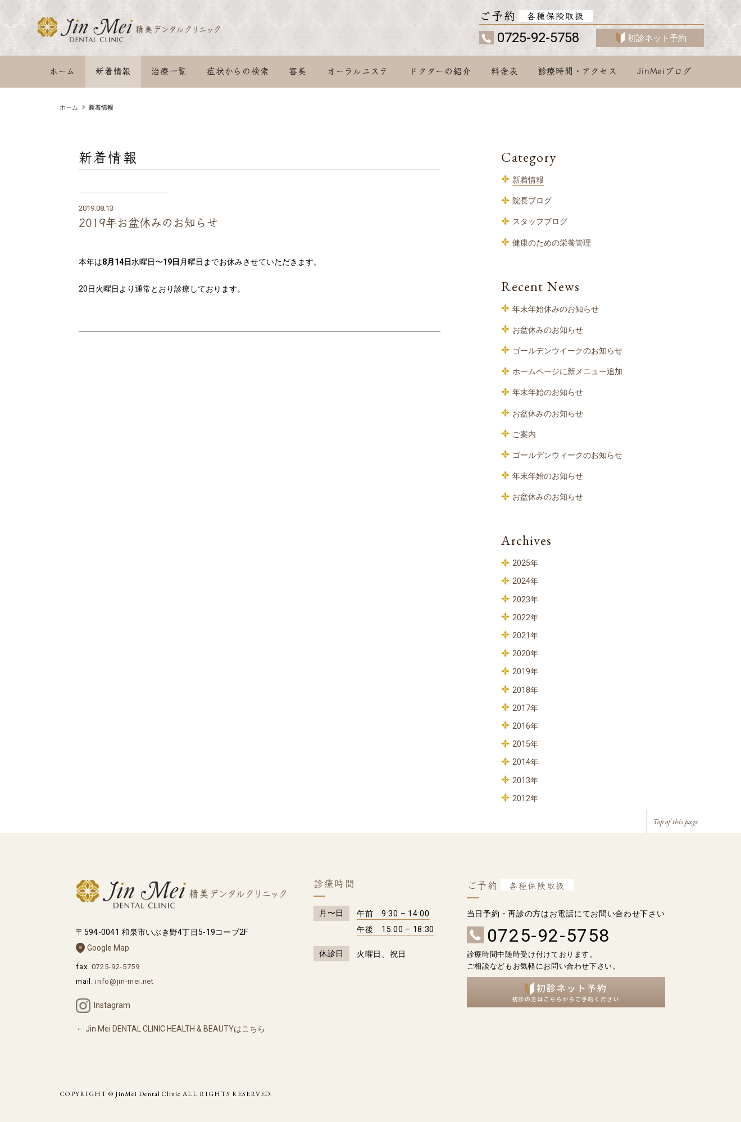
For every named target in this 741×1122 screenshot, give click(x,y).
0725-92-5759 (116, 966)
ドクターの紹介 (440, 71)
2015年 (525, 743)
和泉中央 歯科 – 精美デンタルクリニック (142, 32)
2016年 (525, 725)
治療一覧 (169, 71)
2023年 (525, 599)
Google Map (108, 947)
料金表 (504, 71)
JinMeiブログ (664, 71)
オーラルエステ (358, 71)
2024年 (525, 580)
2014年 (525, 761)
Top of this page (675, 821)
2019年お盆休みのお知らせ (148, 222)
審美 (298, 71)
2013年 (525, 780)
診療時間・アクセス (577, 71)
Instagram (112, 1005)
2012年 (525, 798)
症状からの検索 (238, 71)
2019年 (525, 671)
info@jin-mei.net (124, 981)
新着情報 (113, 71)
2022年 (525, 617)
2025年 (525, 562)
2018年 (525, 689)
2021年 (525, 635)
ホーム (62, 71)
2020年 (525, 653)
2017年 (525, 707)
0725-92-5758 (538, 37)
